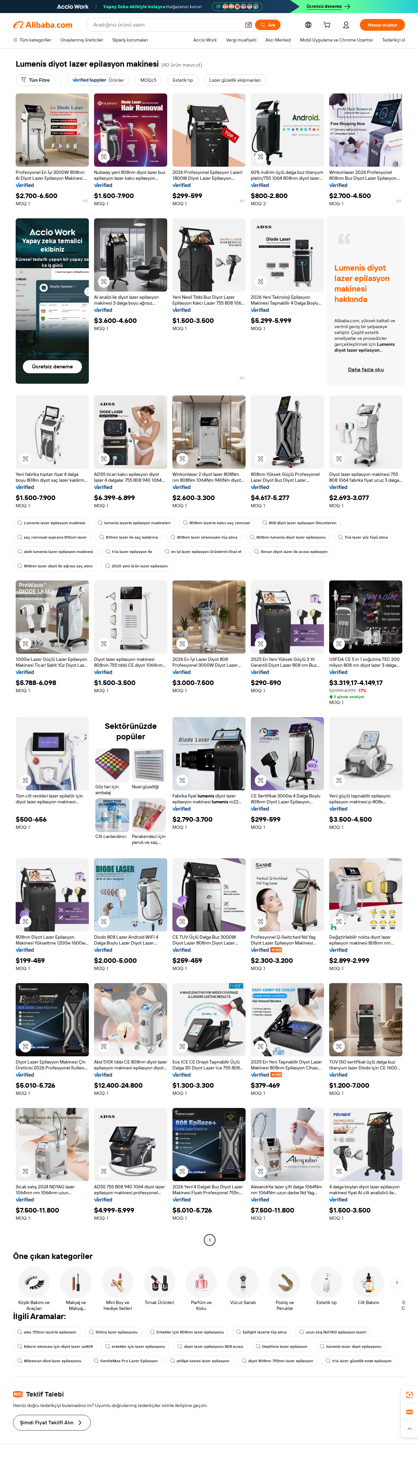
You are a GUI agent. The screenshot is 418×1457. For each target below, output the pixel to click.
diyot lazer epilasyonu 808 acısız (210, 1346)
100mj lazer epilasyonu (113, 1332)
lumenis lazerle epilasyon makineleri (134, 523)
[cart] (328, 25)
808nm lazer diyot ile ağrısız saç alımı (55, 566)
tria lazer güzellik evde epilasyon (359, 1361)
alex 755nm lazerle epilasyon (46, 1332)
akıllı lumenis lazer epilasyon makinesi (55, 551)
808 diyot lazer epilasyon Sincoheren (299, 523)
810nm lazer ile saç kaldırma (128, 537)
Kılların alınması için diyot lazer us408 (55, 1346)
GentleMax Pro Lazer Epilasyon (126, 1361)
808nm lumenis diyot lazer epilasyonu (288, 537)
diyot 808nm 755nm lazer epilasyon (277, 1361)
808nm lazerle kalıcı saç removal (216, 523)
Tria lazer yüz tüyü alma (363, 537)
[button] (248, 25)
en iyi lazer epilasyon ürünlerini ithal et (203, 551)
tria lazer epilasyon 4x (128, 551)
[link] (409, 1394)
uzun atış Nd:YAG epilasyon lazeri (332, 1332)
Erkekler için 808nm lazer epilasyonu (187, 1332)
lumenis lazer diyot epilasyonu (350, 1346)
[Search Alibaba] (166, 24)
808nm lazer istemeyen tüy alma (203, 537)
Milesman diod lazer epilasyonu (49, 1361)
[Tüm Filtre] (35, 80)
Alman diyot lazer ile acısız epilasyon (291, 551)
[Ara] (268, 25)
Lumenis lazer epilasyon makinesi (51, 523)
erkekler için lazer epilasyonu (135, 1346)
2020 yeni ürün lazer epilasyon (136, 566)
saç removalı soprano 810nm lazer (52, 537)
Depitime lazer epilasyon (281, 1346)
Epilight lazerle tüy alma (261, 1332)
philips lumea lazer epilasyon (199, 1361)
